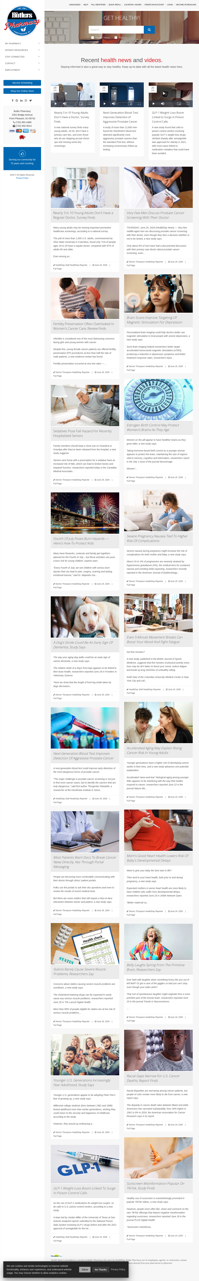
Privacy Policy (22, 178)
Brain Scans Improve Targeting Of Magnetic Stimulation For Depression (154, 319)
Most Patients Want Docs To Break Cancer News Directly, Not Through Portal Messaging (84, 862)
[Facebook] (12, 100)
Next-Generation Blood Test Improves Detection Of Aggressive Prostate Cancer (83, 755)
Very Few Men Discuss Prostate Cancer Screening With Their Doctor (155, 215)
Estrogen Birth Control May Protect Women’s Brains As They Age (153, 427)
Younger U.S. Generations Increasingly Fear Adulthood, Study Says (81, 1082)
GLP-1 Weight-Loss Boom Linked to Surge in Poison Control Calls (168, 117)
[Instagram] (26, 100)
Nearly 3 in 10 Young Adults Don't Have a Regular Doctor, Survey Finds (83, 215)
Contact (10, 63)
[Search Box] (116, 30)
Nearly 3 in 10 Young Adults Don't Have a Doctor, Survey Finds (71, 117)
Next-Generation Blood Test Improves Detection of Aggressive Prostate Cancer (120, 117)
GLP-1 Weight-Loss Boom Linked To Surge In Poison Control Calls (84, 1190)
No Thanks (101, 1269)
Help (85, 5)
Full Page (57, 269)
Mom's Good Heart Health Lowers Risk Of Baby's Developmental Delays (157, 858)
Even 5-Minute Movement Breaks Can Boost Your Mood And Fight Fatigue (154, 639)
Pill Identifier (98, 5)
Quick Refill (115, 5)
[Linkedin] (21, 100)
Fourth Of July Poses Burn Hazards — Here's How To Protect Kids (80, 540)
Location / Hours (132, 5)
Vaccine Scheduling (22, 82)
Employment (12, 70)
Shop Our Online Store (22, 91)
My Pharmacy (13, 43)
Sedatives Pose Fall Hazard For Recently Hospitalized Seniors (82, 433)
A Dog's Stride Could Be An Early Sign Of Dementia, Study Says (82, 644)
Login (170, 5)
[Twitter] (30, 100)
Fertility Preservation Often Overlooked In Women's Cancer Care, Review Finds (83, 326)
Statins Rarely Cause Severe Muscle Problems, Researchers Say (79, 971)
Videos (121, 37)
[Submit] (149, 30)
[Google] (17, 100)
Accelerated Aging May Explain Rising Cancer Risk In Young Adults (154, 750)
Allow (85, 1269)
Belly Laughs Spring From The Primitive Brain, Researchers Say (155, 967)
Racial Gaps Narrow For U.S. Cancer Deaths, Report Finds (153, 1078)
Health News (100, 37)
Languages (74, 5)
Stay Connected (15, 57)
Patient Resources (16, 50)
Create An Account (154, 5)
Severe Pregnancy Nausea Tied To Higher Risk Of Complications (157, 538)
